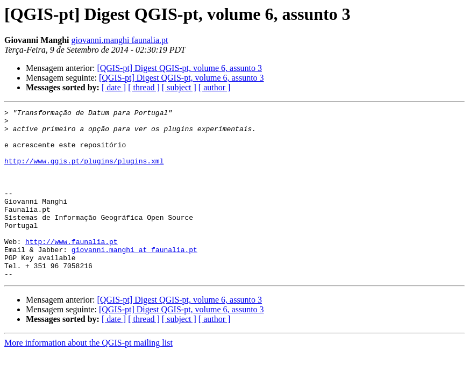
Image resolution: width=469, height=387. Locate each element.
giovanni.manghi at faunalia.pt (134, 278)
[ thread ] (144, 87)
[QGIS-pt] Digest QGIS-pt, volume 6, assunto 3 (179, 68)
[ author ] (214, 87)
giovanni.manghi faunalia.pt (119, 40)
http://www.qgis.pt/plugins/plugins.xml (84, 172)
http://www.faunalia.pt (71, 269)
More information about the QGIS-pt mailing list (88, 376)
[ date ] (114, 87)
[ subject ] (179, 87)
